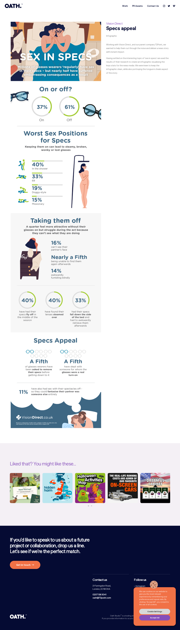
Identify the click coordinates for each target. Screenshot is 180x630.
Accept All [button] (154, 618)
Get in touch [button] (25, 565)
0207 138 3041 (99, 594)
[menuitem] (125, 6)
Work (125, 6)
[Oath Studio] (14, 6)
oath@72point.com (102, 598)
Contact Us (153, 6)
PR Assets (137, 6)
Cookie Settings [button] (154, 611)
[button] (164, 6)
